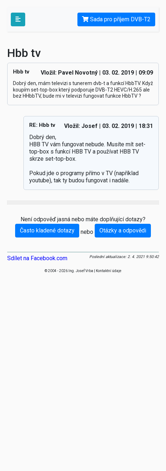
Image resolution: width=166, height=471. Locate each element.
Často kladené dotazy (47, 230)
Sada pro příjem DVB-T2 (116, 19)
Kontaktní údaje (108, 271)
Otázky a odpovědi (122, 230)
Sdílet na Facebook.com (37, 258)
